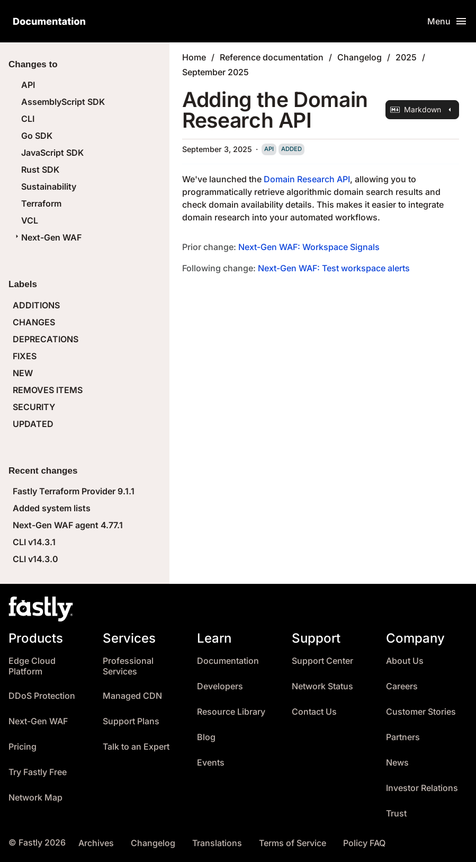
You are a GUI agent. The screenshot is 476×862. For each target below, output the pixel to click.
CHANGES (34, 322)
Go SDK (36, 135)
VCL (29, 220)
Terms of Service (292, 843)
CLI (27, 118)
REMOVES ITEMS (48, 390)
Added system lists (52, 508)
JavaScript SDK (52, 152)
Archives (96, 843)
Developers (220, 686)
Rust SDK (40, 169)
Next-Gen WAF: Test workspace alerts (334, 268)
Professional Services (128, 666)
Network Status (322, 686)
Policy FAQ (364, 843)
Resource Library (231, 712)
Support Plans (131, 721)
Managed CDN (132, 696)
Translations (217, 843)
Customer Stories (421, 712)
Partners (403, 737)
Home (194, 57)
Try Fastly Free (37, 772)
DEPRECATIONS (45, 339)
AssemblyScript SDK (63, 101)
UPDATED (33, 424)
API (28, 84)
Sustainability (48, 186)
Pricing (22, 747)
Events (210, 763)
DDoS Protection (41, 696)
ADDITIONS (36, 305)
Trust (396, 813)
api (269, 149)
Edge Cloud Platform (32, 666)
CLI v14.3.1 (34, 542)
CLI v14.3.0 (35, 559)
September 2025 (215, 72)
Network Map (35, 798)
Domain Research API (307, 179)
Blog (206, 737)
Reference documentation (272, 57)
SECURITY (34, 407)
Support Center (322, 661)
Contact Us (314, 712)
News (397, 763)
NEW (23, 373)
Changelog (359, 57)
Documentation (228, 661)
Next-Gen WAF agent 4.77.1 (68, 525)
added (291, 149)
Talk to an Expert (136, 747)
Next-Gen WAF (47, 237)
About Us (405, 661)
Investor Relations (422, 788)
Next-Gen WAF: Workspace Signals (309, 247)
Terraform (41, 203)
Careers (402, 686)
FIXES (25, 356)
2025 (406, 57)
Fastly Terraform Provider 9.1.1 (73, 491)
